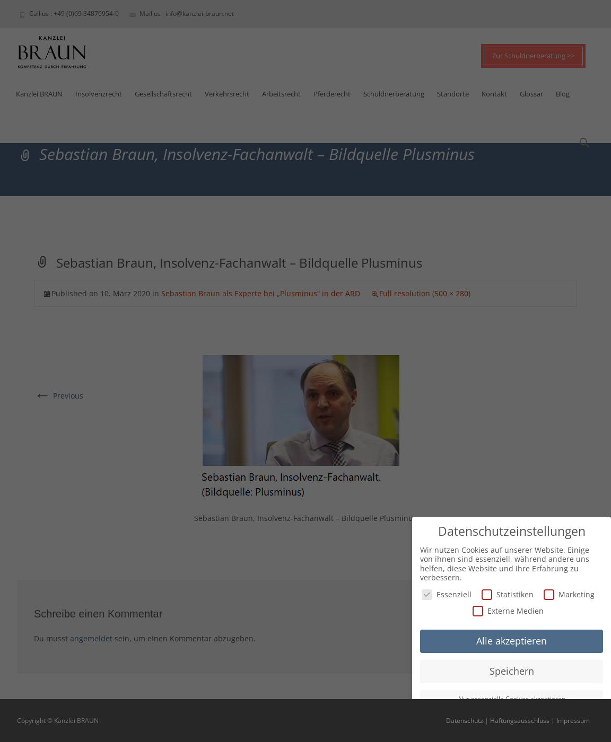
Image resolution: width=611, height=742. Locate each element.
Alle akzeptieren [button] (511, 640)
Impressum (573, 720)
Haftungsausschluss (519, 720)
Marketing (569, 594)
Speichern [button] (512, 671)
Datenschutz (464, 720)
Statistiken (508, 594)
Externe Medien (508, 611)
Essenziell (447, 594)
